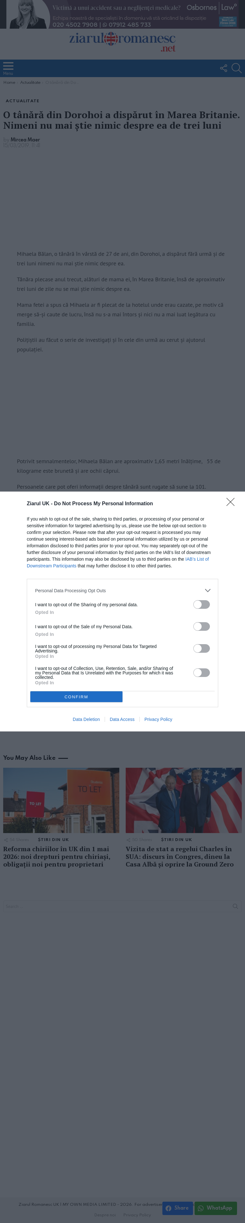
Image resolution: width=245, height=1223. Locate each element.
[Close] (232, 504)
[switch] (201, 604)
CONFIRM (76, 696)
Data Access (122, 719)
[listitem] (122, 590)
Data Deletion (86, 719)
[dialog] (122, 611)
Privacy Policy (158, 719)
